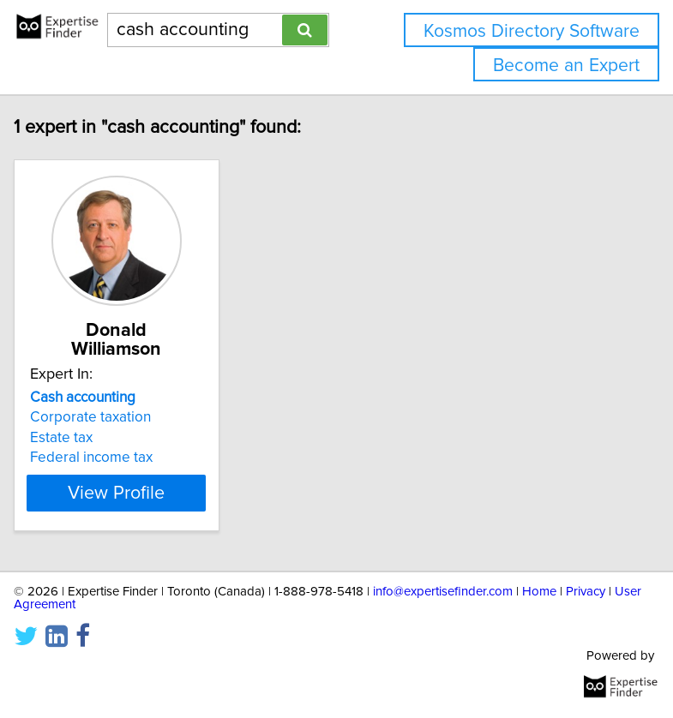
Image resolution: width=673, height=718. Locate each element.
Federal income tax (93, 457)
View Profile (117, 492)
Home (539, 591)
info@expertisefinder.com (443, 591)
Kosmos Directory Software (532, 31)
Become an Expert (566, 66)
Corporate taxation (92, 417)
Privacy (585, 591)
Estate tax (63, 438)
